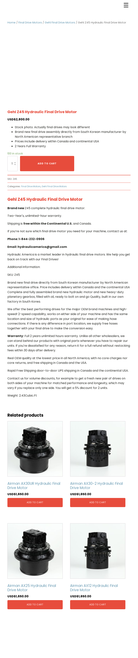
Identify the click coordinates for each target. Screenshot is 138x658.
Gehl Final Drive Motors (60, 22)
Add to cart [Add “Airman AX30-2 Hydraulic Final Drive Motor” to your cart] (97, 502)
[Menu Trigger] (126, 5)
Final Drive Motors (30, 22)
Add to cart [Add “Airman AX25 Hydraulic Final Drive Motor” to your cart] (35, 604)
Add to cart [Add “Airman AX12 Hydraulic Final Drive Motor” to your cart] (97, 604)
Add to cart (47, 163)
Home (11, 22)
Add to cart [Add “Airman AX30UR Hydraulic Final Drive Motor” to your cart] (35, 502)
